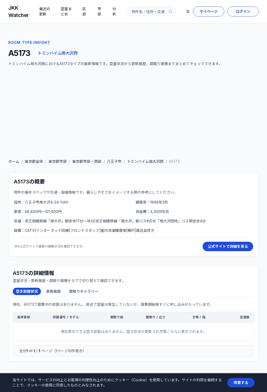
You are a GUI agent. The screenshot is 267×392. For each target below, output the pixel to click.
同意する (241, 382)
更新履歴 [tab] (53, 291)
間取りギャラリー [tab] (83, 291)
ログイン (243, 11)
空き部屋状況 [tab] (27, 291)
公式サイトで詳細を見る (228, 246)
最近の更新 (44, 11)
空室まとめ (66, 11)
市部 (99, 11)
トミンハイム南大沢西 (57, 53)
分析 (114, 11)
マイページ (208, 11)
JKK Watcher (18, 11)
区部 (84, 11)
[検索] (170, 11)
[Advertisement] (133, 114)
